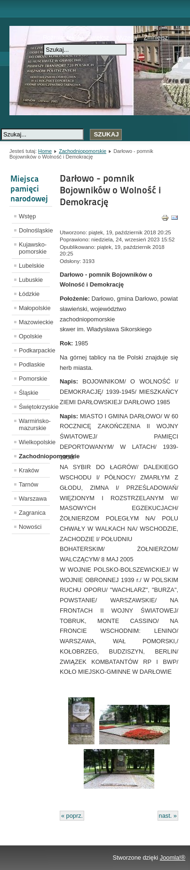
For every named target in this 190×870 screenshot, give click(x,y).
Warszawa (33, 498)
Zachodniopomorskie (82, 151)
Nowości (30, 526)
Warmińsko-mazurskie (34, 424)
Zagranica (32, 512)
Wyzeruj (126, 37)
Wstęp (27, 216)
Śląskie (28, 392)
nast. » (168, 815)
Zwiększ (98, 37)
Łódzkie (29, 293)
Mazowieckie (34, 322)
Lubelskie (31, 265)
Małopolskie (34, 307)
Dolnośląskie (34, 230)
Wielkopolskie (34, 442)
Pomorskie (33, 378)
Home (45, 151)
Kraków (29, 470)
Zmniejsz (156, 37)
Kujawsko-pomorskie (33, 248)
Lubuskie (31, 279)
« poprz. (72, 815)
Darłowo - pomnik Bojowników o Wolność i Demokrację (110, 190)
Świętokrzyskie (34, 406)
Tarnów (28, 484)
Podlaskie (32, 364)
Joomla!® (172, 857)
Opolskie (30, 336)
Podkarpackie (34, 350)
